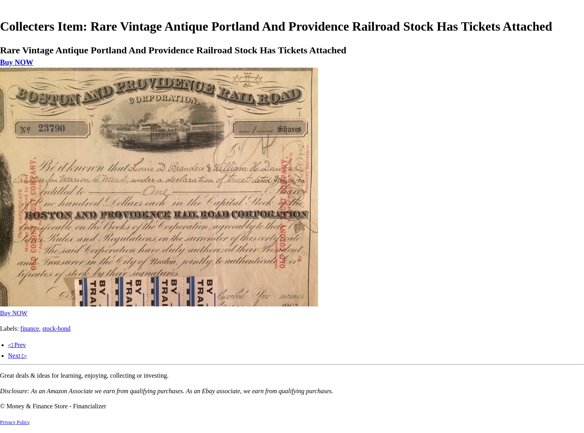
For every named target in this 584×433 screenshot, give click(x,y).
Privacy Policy (15, 422)
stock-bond (56, 328)
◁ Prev (17, 344)
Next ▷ (17, 355)
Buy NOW (16, 62)
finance (29, 328)
